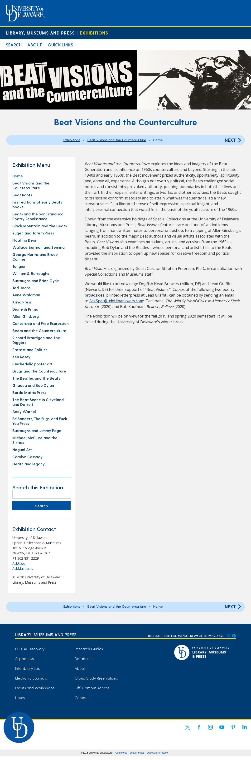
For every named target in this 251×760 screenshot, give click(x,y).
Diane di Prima (25, 309)
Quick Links (60, 44)
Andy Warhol (24, 411)
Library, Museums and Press (40, 32)
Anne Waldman (26, 295)
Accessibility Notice (157, 752)
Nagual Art (22, 449)
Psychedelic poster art (32, 364)
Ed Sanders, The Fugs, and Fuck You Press (39, 421)
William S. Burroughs (30, 273)
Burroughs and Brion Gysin (35, 280)
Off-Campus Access (92, 687)
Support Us (24, 658)
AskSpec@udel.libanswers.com (116, 300)
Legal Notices (137, 752)
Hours (20, 697)
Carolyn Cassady (27, 456)
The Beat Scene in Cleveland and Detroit (38, 402)
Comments (121, 752)
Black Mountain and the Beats (39, 226)
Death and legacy (28, 464)
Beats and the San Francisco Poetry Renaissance (37, 216)
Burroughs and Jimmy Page (36, 430)
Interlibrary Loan (29, 668)
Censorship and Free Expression (40, 323)
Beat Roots (22, 195)
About (34, 44)
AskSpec (18, 563)
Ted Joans (21, 287)
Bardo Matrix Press (29, 392)
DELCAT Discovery (29, 648)
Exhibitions (94, 32)
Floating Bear (24, 240)
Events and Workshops (34, 687)
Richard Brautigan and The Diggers (36, 340)
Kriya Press (22, 302)
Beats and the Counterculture (39, 330)
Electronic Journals (31, 678)
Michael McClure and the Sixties (35, 440)
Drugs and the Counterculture (39, 371)
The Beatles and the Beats (36, 378)
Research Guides (89, 648)
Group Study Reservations (96, 678)
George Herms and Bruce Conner (35, 256)
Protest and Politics (29, 349)
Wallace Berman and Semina (38, 247)
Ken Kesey (21, 356)
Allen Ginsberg (25, 316)
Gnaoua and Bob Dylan (33, 385)
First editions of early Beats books (37, 204)
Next (233, 140)
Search (14, 44)
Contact (82, 697)
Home (17, 176)
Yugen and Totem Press (33, 233)
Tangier (19, 266)
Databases (84, 658)
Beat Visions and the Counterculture (116, 140)
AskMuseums (22, 568)
